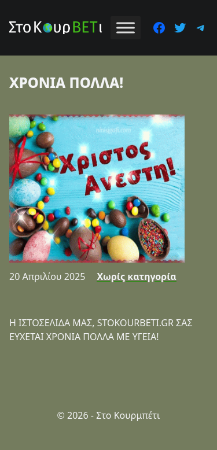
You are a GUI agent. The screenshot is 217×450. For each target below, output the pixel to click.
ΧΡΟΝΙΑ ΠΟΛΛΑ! (66, 82)
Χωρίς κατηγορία (136, 276)
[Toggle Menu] (125, 27)
